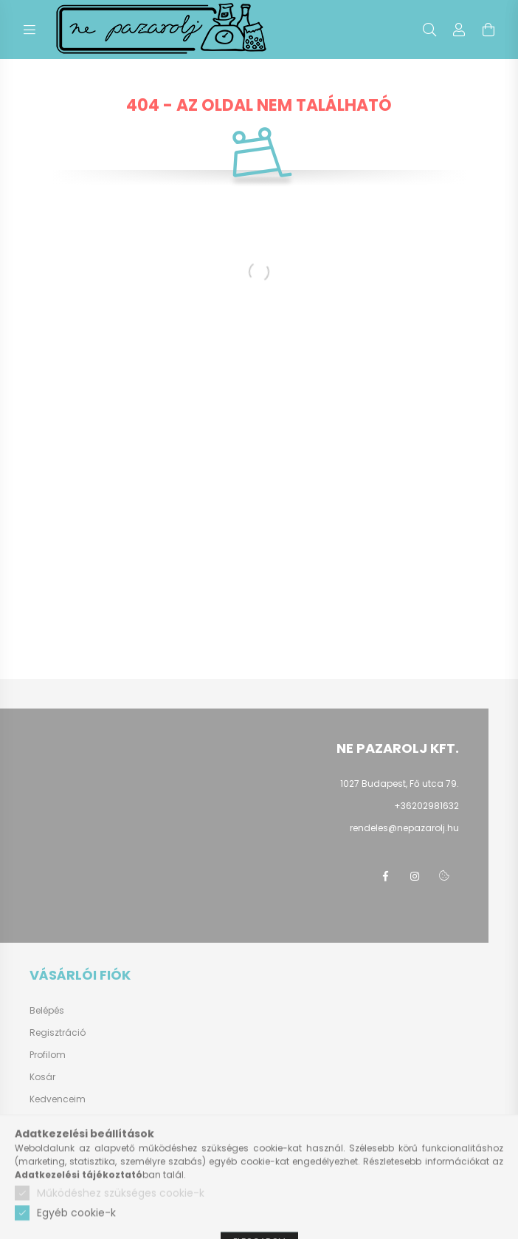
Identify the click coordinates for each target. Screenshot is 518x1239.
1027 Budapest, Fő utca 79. (399, 783)
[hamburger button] (29, 29)
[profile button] (459, 29)
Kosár (42, 1077)
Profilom (48, 1055)
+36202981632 (426, 805)
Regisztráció (58, 1033)
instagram (414, 876)
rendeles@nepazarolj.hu (404, 828)
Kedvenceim (58, 1099)
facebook (385, 876)
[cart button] (488, 29)
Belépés (47, 1011)
